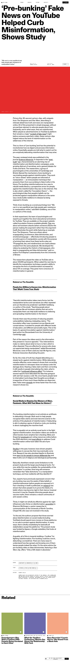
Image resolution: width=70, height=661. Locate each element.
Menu (66, 2)
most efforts (36, 439)
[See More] (37, 568)
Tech (26, 568)
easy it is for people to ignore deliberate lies (33, 455)
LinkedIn (28, 563)
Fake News (32, 568)
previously (25, 437)
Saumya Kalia (33, 64)
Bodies (29, 2)
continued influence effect (31, 371)
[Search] (63, 2)
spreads (29, 382)
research (46, 485)
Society (46, 2)
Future (37, 2)
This (49, 223)
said (23, 334)
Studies (16, 449)
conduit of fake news (38, 134)
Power (21, 2)
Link (36, 563)
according (49, 504)
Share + (65, 64)
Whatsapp (21, 563)
